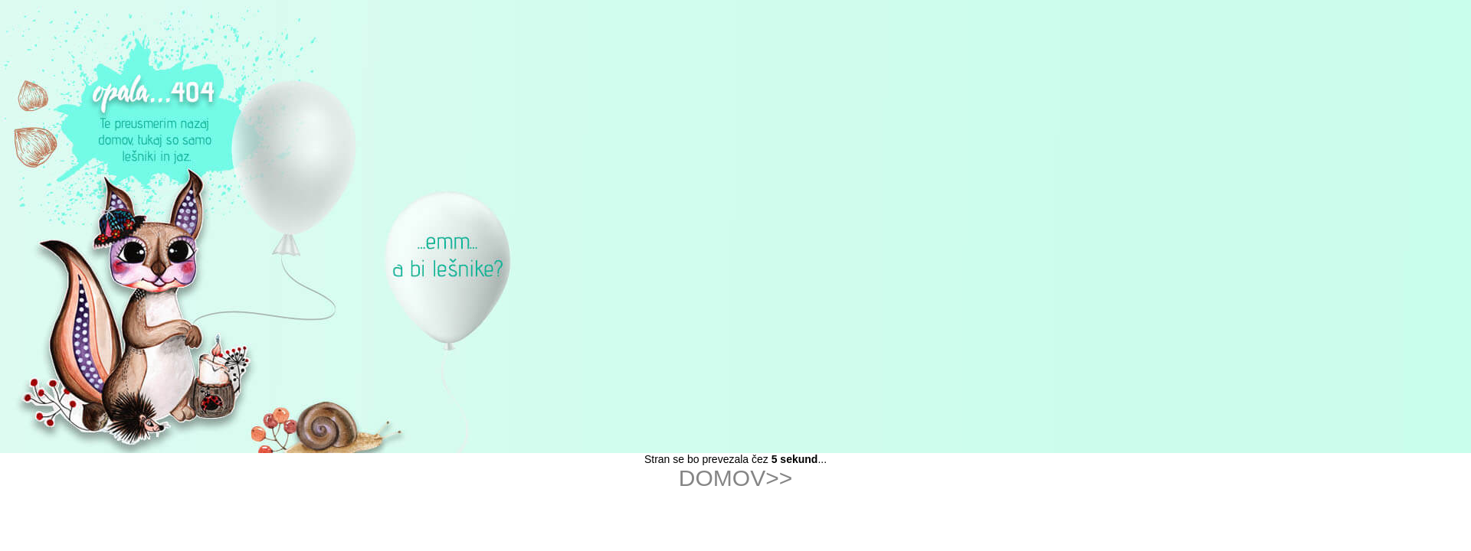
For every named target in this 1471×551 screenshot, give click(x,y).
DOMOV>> (735, 478)
